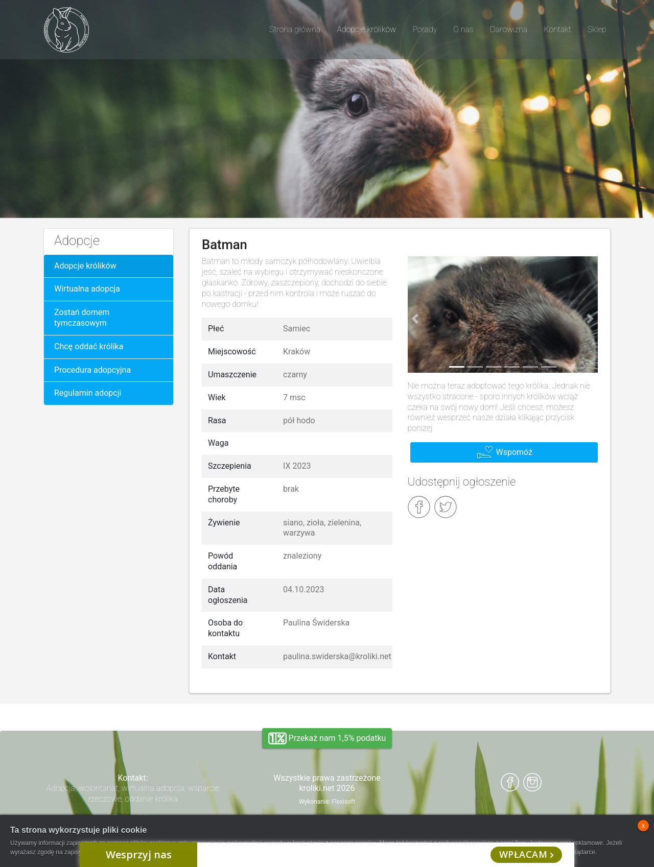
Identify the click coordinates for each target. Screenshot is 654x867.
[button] (415, 318)
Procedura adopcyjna (92, 370)
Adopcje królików (85, 266)
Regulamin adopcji (87, 393)
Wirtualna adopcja (87, 289)
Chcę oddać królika (88, 346)
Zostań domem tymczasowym (81, 317)
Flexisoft (343, 801)
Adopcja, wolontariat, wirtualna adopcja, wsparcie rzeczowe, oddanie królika (132, 793)
